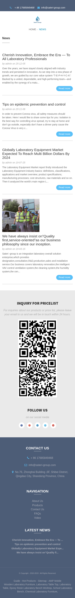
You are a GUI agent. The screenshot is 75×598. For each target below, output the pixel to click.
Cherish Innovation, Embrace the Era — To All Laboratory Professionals (36, 57)
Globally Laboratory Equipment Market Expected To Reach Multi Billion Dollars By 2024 (35, 154)
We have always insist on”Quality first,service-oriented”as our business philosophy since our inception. (31, 240)
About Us (37, 501)
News (42, 29)
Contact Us (37, 509)
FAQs (37, 513)
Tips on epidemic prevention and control (34, 104)
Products (37, 505)
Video (37, 517)
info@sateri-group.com (53, 7)
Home (32, 29)
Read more (64, 88)
